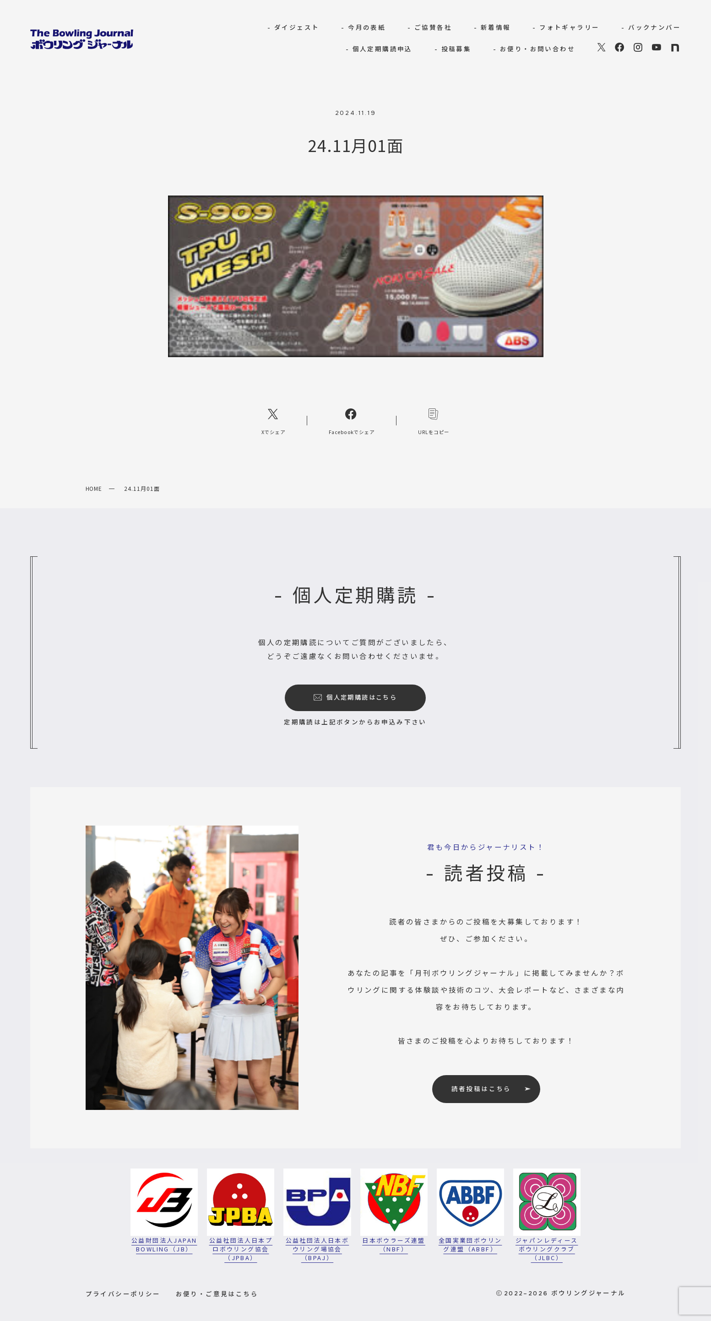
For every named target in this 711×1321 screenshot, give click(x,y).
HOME (94, 488)
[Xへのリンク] (273, 420)
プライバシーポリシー (123, 1293)
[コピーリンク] (434, 420)
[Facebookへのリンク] (351, 420)
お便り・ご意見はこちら (217, 1293)
